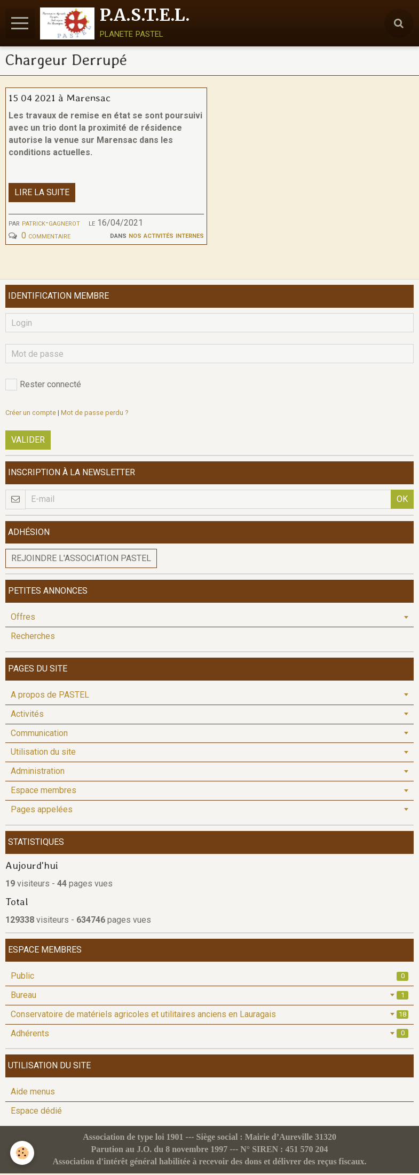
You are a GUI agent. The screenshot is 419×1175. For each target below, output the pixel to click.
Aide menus (33, 1093)
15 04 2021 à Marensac (59, 99)
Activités (27, 715)
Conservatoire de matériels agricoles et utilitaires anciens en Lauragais (209, 1016)
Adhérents (209, 1035)
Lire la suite (41, 194)
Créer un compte (30, 414)
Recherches (33, 638)
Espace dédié (36, 1112)
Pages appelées (42, 811)
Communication (39, 735)
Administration (38, 773)
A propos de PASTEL (50, 696)
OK (402, 500)
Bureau (209, 997)
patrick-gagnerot (51, 224)
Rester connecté (43, 386)
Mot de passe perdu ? (94, 414)
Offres (23, 618)
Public (209, 977)
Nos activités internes (166, 236)
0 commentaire (45, 237)
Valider (28, 441)
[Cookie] (23, 1153)
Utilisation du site (43, 753)
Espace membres (43, 792)
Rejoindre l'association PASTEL (81, 560)
